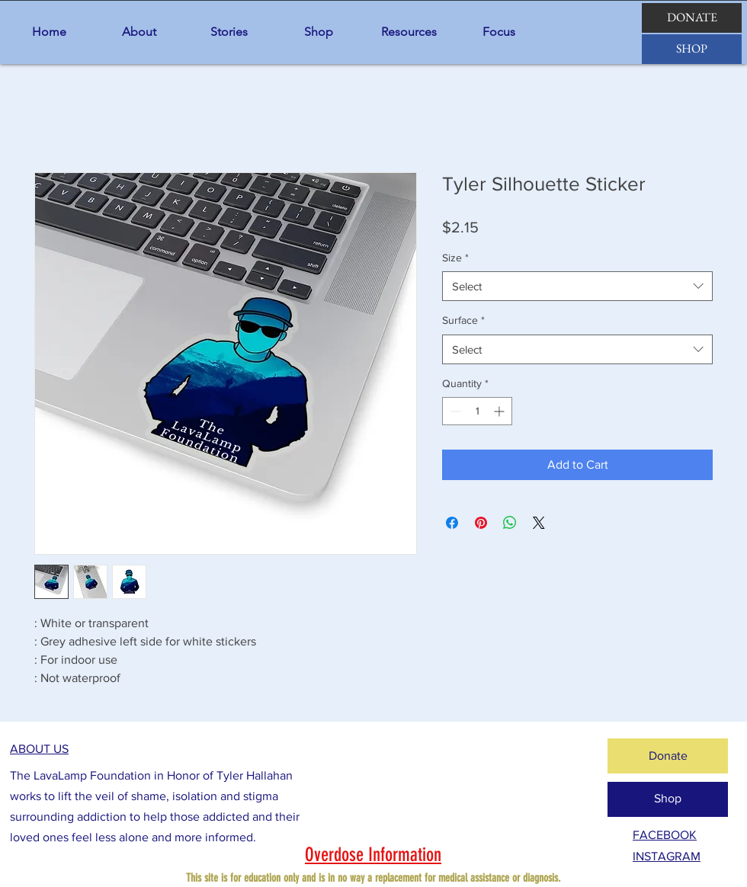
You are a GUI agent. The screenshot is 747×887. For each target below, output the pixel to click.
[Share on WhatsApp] (510, 523)
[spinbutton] (477, 411)
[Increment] (500, 411)
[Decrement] (453, 411)
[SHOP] (692, 49)
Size (455, 257)
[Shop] (668, 799)
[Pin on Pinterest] (481, 523)
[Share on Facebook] (452, 523)
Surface (463, 320)
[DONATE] (692, 18)
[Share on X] (539, 523)
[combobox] (577, 286)
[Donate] (668, 755)
